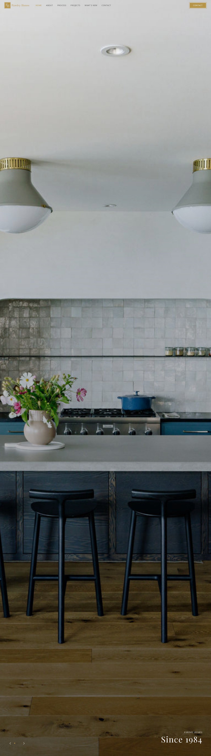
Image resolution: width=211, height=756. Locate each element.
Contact (198, 5)
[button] (10, 743)
